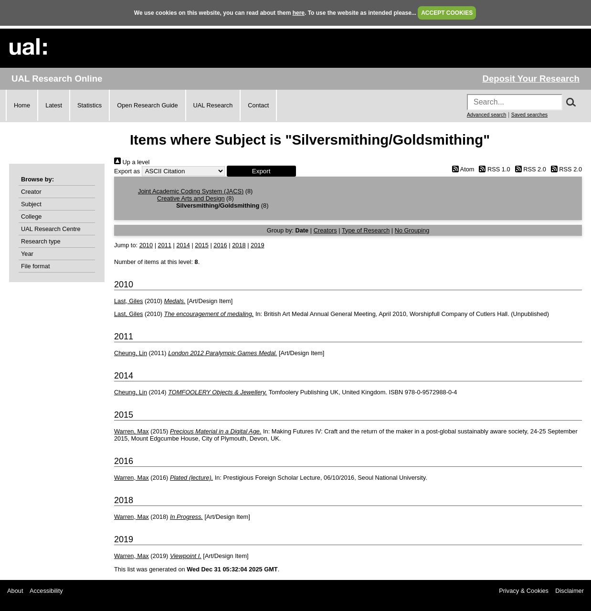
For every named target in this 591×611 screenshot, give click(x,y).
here (299, 13)
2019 (257, 245)
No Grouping (412, 230)
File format (35, 266)
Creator (31, 191)
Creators (325, 230)
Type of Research (366, 230)
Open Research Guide (147, 105)
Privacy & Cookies (524, 590)
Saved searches (529, 114)
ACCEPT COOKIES (447, 13)
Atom (461, 169)
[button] (261, 171)
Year (27, 253)
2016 (220, 245)
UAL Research (213, 105)
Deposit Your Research (531, 79)
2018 (238, 245)
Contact (258, 105)
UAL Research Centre (51, 228)
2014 (183, 245)
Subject (31, 204)
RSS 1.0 (493, 169)
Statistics (89, 105)
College (31, 216)
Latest (53, 105)
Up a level (131, 162)
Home (22, 105)
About (15, 590)
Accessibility (46, 590)
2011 (164, 245)
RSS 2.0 (529, 169)
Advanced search (486, 114)
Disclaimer (569, 590)
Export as (127, 171)
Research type (41, 241)
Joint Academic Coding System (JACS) (190, 191)
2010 (146, 245)
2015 (201, 245)
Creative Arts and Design (191, 198)
